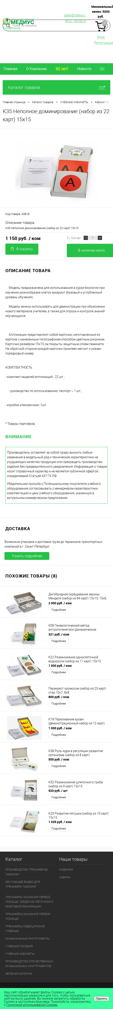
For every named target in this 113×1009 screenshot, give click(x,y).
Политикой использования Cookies (31, 1005)
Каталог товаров (56, 87)
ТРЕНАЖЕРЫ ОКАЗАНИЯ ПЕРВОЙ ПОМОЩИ (27, 916)
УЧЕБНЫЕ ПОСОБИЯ (19, 946)
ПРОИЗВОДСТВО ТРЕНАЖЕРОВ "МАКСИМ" (26, 872)
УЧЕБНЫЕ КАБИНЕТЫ (20, 953)
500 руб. (58, 759)
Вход (100, 37)
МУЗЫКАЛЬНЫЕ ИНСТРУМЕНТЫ (27, 938)
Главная (10, 69)
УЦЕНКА (64, 877)
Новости (84, 69)
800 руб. (58, 697)
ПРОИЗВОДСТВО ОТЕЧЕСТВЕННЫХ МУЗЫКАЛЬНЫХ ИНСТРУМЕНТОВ (29, 964)
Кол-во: (76, 238)
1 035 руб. (60, 822)
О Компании (36, 69)
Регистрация (103, 43)
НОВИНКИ (66, 869)
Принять (101, 998)
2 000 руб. (60, 603)
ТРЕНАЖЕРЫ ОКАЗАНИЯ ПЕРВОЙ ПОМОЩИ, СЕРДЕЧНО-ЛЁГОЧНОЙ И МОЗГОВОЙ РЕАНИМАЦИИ (29, 901)
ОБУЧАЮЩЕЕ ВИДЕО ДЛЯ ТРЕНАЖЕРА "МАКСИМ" (22, 884)
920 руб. (57, 790)
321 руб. (58, 634)
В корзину (22, 249)
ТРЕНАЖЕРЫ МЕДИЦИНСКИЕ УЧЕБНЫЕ (25, 929)
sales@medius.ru (75, 15)
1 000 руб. (60, 665)
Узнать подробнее (27, 556)
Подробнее (58, 609)
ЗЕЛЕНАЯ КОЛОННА (18, 973)
